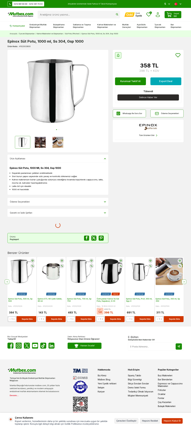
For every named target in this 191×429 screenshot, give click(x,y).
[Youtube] (35, 346)
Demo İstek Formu (137, 387)
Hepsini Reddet (150, 420)
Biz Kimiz (102, 375)
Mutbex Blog (104, 379)
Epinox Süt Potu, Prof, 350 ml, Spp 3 (139, 300)
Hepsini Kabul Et (172, 420)
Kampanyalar (17, 26)
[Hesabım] (133, 14)
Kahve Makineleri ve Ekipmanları (106, 25)
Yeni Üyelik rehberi (107, 383)
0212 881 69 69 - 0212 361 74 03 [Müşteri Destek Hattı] (25, 4)
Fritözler (162, 390)
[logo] (20, 14)
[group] (57, 91)
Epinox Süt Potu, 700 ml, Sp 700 (79, 300)
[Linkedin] (51, 346)
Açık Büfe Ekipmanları (142, 25)
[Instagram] (19, 346)
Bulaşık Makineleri (166, 406)
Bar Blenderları (165, 379)
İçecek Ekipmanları (160, 25)
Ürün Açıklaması (58, 158)
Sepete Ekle (27, 319)
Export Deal (165, 81)
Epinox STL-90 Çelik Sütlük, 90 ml (50, 300)
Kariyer (101, 391)
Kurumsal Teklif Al (130, 81)
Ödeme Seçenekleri (167, 113)
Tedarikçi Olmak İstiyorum (140, 391)
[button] (56, 129)
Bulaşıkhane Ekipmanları (59, 25)
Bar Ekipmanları (176, 25)
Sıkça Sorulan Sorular (138, 383)
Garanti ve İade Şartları (58, 212)
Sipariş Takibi (134, 375)
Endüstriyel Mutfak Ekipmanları (38, 25)
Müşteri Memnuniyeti (138, 395)
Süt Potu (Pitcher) (72, 34)
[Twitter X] (27, 346)
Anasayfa (13, 34)
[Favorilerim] (148, 14)
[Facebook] (10, 346)
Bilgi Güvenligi (135, 379)
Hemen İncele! (84, 346)
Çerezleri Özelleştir (126, 420)
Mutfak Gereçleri (126, 25)
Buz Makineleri (165, 375)
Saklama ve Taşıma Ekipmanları (82, 25)
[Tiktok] (43, 346)
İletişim (101, 387)
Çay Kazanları (164, 402)
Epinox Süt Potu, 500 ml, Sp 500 (20, 300)
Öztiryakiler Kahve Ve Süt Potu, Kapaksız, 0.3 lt (108, 300)
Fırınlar (161, 398)
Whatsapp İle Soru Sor (129, 113)
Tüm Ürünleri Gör (148, 135)
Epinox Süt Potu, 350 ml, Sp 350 (168, 300)
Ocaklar (161, 394)
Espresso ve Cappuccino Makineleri (170, 384)
